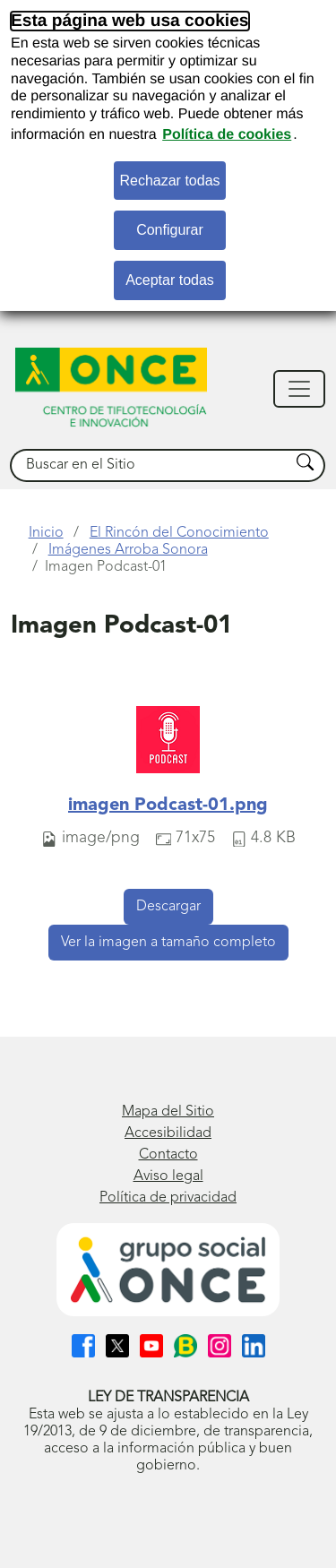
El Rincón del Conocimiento (179, 533)
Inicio (46, 533)
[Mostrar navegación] (299, 389)
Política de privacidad (168, 1198)
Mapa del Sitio (168, 1112)
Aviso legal (168, 1176)
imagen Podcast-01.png (168, 805)
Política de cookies (226, 134)
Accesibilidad (168, 1133)
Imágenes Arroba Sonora (128, 550)
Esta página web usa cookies (130, 21)
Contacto (168, 1155)
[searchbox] (150, 465)
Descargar (168, 907)
